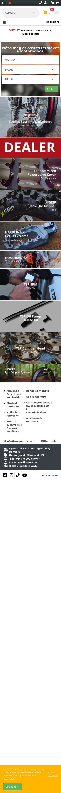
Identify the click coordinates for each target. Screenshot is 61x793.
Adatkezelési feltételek (34, 420)
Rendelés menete (37, 390)
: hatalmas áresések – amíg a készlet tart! (30, 32)
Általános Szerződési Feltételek (14, 394)
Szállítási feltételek (13, 414)
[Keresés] (21, 13)
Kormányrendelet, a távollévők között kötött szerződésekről (39, 407)
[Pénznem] (4, 3)
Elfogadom (12, 786)
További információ (53, 774)
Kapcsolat (49, 441)
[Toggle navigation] (4, 22)
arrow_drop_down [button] (52, 60)
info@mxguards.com (18, 441)
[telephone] (40, 3)
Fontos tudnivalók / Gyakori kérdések (14, 426)
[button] (56, 13)
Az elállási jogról (36, 396)
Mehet (51, 89)
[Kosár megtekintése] (46, 12)
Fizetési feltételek (13, 405)
